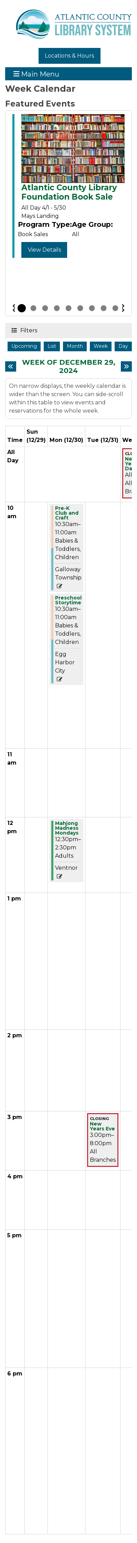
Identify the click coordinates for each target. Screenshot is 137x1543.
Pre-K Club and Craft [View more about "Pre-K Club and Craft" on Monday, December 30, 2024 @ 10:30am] (66, 513)
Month (75, 346)
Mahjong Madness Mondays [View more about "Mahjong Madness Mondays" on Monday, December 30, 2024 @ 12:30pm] (66, 828)
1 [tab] (22, 308)
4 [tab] (57, 308)
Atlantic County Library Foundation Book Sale (69, 192)
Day (123, 346)
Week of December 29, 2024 (69, 366)
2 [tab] (33, 308)
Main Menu (36, 73)
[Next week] (126, 366)
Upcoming (24, 346)
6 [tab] (80, 308)
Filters (28, 330)
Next (123, 308)
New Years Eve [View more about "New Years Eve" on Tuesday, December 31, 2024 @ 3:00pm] (102, 1126)
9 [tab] (115, 308)
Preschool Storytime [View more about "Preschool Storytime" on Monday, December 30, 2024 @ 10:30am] (68, 600)
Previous (14, 308)
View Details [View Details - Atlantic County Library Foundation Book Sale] (44, 249)
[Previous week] (10, 366)
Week (101, 346)
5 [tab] (68, 308)
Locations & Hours (69, 55)
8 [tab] (103, 308)
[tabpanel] (68, 187)
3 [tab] (45, 308)
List (52, 346)
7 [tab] (92, 308)
